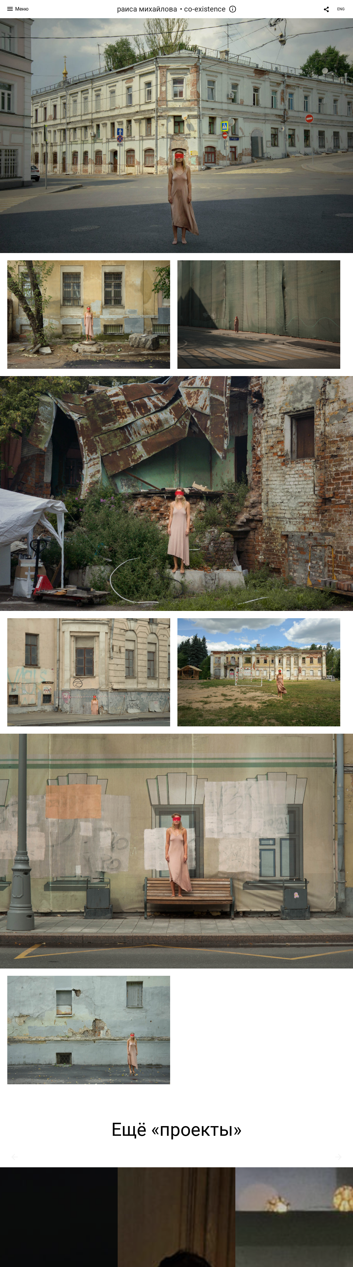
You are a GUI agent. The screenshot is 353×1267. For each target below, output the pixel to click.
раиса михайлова (147, 9)
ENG (341, 9)
